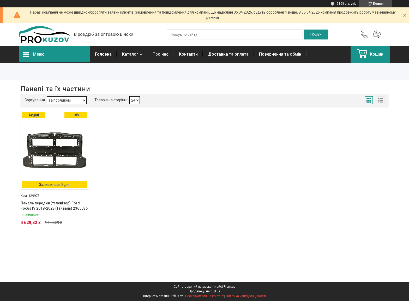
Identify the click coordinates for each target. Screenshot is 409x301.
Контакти (188, 54)
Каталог (130, 54)
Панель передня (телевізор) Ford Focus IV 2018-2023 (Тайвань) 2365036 (54, 205)
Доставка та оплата (228, 54)
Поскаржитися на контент (204, 296)
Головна (103, 54)
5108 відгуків (347, 3)
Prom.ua (230, 286)
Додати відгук (377, 34)
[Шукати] (316, 34)
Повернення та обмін (280, 54)
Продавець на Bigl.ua (204, 291)
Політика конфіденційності (246, 296)
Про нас (161, 54)
